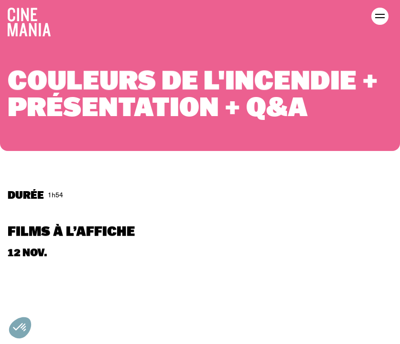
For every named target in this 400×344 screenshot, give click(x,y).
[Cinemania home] (33, 20)
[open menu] (380, 16)
